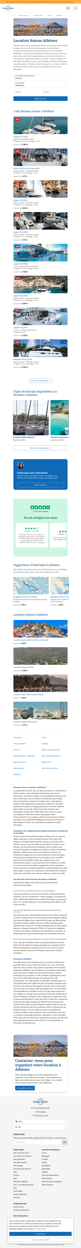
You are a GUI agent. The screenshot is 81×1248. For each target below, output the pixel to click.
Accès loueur (18, 1207)
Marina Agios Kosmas (51, 750)
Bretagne (46, 1156)
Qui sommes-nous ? (21, 1153)
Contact (16, 1197)
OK (64, 1142)
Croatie (45, 1159)
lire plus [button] (41, 542)
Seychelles (46, 1169)
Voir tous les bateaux (40, 380)
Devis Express (47, 1184)
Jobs (15, 1178)
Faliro (44, 737)
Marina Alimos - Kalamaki (23, 756)
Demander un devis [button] (25, 1088)
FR (41, 1127)
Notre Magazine (20, 1194)
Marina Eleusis (19, 762)
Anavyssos (17, 737)
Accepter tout (40, 1234)
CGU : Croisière (19, 1184)
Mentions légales (20, 1181)
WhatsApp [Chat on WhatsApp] (40, 1112)
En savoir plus (40, 1229)
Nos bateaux (47, 1178)
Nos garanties (19, 1159)
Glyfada (45, 743)
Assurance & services (22, 1169)
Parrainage (18, 1165)
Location (30, 1184)
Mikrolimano (18, 768)
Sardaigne (46, 1165)
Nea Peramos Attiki (50, 768)
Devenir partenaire (21, 1210)
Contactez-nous (40, 1115)
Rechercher (40, 98)
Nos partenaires (20, 1162)
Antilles (45, 1172)
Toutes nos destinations (40, 448)
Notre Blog (17, 1191)
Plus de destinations (50, 1175)
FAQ (15, 1172)
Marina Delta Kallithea (51, 756)
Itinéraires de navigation (52, 1181)
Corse (44, 1153)
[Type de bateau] (40, 84)
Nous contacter (40, 485)
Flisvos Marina (19, 743)
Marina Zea (46, 762)
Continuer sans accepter (40, 1240)
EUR (41, 1121)
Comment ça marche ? (22, 1156)
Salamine (17, 774)
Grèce (44, 1162)
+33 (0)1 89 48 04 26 (40, 1108)
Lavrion (16, 750)
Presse (16, 1175)
